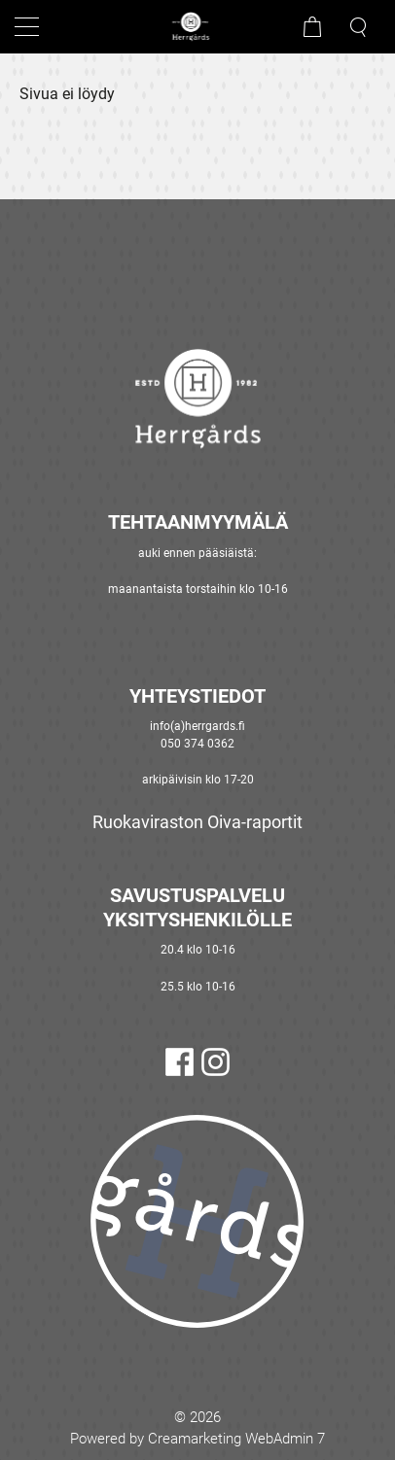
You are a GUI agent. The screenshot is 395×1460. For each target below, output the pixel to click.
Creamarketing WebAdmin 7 (236, 1438)
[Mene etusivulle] (197, 26)
